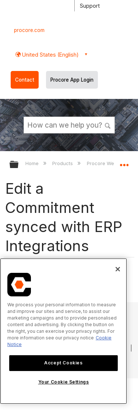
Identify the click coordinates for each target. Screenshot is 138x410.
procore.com (29, 30)
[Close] (118, 269)
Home (32, 163)
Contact (24, 80)
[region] (63, 331)
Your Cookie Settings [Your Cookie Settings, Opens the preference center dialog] (63, 382)
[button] (108, 125)
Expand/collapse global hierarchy (18, 165)
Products (63, 163)
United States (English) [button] (50, 54)
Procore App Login (71, 80)
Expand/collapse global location (124, 162)
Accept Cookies (63, 363)
